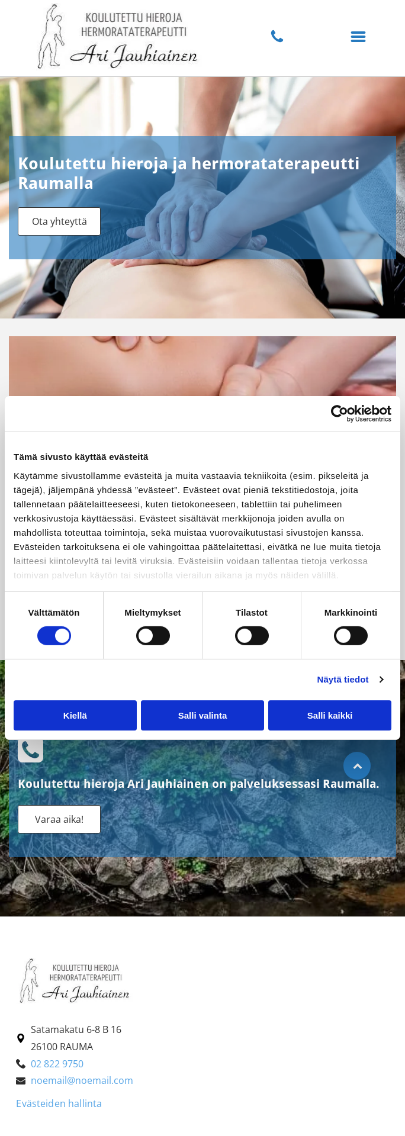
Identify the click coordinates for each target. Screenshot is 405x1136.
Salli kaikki (330, 715)
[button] (358, 37)
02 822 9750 (57, 1063)
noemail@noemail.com (82, 1080)
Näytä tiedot (343, 679)
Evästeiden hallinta (59, 1103)
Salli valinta (202, 715)
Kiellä (75, 715)
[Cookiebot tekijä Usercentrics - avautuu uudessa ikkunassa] (339, 414)
